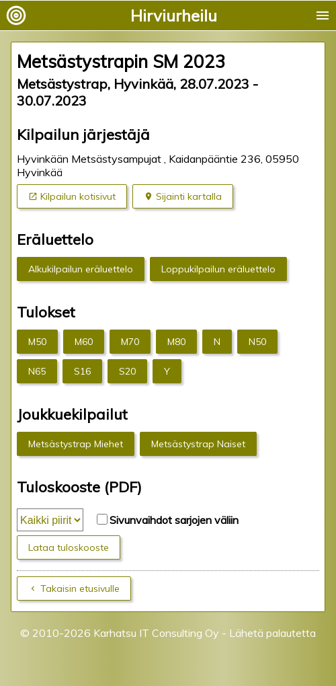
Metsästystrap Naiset (198, 444)
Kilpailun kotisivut (78, 196)
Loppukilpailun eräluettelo (218, 269)
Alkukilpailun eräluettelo (80, 269)
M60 (84, 342)
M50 (37, 342)
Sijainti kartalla (189, 196)
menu (322, 15)
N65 (37, 371)
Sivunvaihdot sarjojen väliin (174, 520)
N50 (257, 342)
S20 (127, 371)
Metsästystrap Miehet (75, 444)
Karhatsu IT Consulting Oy (156, 633)
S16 (82, 371)
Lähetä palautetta (272, 633)
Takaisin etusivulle (80, 588)
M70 (130, 342)
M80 (176, 342)
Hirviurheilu (173, 15)
